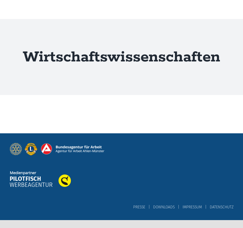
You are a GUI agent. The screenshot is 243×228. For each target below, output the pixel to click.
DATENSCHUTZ (222, 207)
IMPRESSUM (192, 207)
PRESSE (139, 207)
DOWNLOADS (164, 207)
